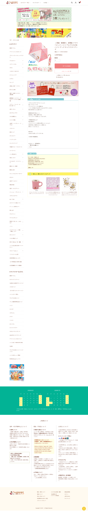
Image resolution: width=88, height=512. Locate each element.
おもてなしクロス (13, 112)
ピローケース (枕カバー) (15, 202)
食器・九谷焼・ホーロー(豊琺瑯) (15, 94)
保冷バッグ (12, 132)
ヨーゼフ (11, 309)
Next (50, 54)
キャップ (11, 82)
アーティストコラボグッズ (15, 51)
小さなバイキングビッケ (15, 331)
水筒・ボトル (12, 109)
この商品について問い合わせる (62, 75)
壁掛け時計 (12, 184)
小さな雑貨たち (13, 116)
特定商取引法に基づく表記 (42, 498)
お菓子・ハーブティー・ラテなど (15, 124)
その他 (45, 2)
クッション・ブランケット (15, 192)
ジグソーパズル (13, 64)
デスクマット (12, 214)
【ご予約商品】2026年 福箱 (16, 261)
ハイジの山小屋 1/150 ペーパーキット (16, 246)
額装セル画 (12, 169)
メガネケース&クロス (14, 71)
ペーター (11, 320)
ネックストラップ (13, 143)
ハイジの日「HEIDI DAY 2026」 (17, 342)
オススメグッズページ (14, 279)
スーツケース (12, 150)
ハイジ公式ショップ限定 (15, 355)
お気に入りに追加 (66, 71)
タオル (11, 67)
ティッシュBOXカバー (14, 206)
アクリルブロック (13, 217)
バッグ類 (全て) (13, 154)
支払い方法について (41, 496)
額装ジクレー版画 (13, 166)
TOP (10, 40)
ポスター (11, 177)
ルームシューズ (13, 75)
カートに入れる (66, 66)
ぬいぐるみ (12, 199)
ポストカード (12, 234)
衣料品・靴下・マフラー (15, 86)
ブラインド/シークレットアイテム (16, 56)
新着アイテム (12, 48)
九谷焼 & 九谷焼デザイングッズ (16, 283)
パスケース (12, 128)
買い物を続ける (59, 77)
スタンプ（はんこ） (14, 250)
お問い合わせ (67, 496)
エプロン (11, 78)
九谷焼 (11, 346)
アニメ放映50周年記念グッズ (16, 301)
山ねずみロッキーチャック (15, 335)
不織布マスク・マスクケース (16, 146)
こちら (30, 146)
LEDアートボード (13, 181)
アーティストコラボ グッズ (15, 338)
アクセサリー (12, 60)
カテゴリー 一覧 (25, 2)
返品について (39, 494)
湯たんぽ (11, 210)
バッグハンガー (13, 139)
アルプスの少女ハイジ (14, 298)
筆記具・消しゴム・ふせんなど (15, 222)
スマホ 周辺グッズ (14, 238)
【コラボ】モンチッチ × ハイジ (16, 290)
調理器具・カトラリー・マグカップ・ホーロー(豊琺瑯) (15, 99)
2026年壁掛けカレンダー (15, 258)
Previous (30, 54)
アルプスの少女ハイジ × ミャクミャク (16, 350)
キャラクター (36, 2)
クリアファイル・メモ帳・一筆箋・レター (15, 230)
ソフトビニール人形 (14, 254)
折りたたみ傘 (16, 40)
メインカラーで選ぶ (14, 294)
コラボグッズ (12, 286)
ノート (11, 226)
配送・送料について (41, 491)
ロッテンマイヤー (13, 327)
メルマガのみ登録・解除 (56, 491)
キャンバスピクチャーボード (16, 173)
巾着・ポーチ (12, 157)
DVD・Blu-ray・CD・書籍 (15, 242)
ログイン (66, 494)
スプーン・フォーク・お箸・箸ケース (15, 105)
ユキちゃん (12, 312)
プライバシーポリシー (41, 500)
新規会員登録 (67, 491)
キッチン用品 (12, 119)
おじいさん (12, 324)
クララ (11, 316)
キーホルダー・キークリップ (15, 162)
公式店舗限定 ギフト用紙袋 (15, 265)
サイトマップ (67, 498)
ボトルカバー (12, 135)
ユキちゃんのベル (13, 195)
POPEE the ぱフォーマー (15, 358)
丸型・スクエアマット (14, 188)
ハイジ (11, 305)
